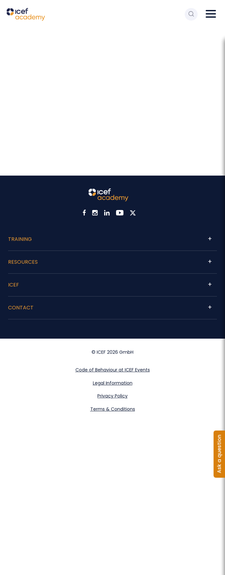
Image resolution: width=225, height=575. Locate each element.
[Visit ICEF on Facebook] (84, 214)
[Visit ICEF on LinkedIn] (107, 214)
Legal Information (112, 383)
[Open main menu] (212, 14)
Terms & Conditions (112, 409)
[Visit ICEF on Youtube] (119, 214)
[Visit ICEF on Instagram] (95, 214)
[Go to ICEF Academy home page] (25, 19)
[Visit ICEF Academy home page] (108, 199)
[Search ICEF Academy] (191, 14)
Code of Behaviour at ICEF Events (112, 370)
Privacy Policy (112, 396)
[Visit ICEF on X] (133, 214)
